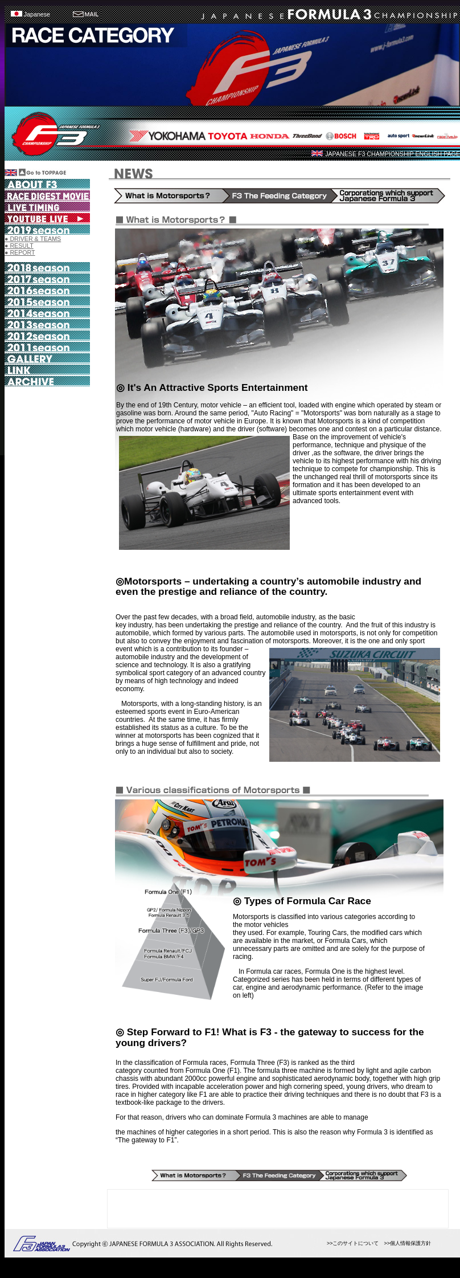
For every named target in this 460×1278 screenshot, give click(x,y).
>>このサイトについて (353, 1243)
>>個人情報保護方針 (407, 1243)
